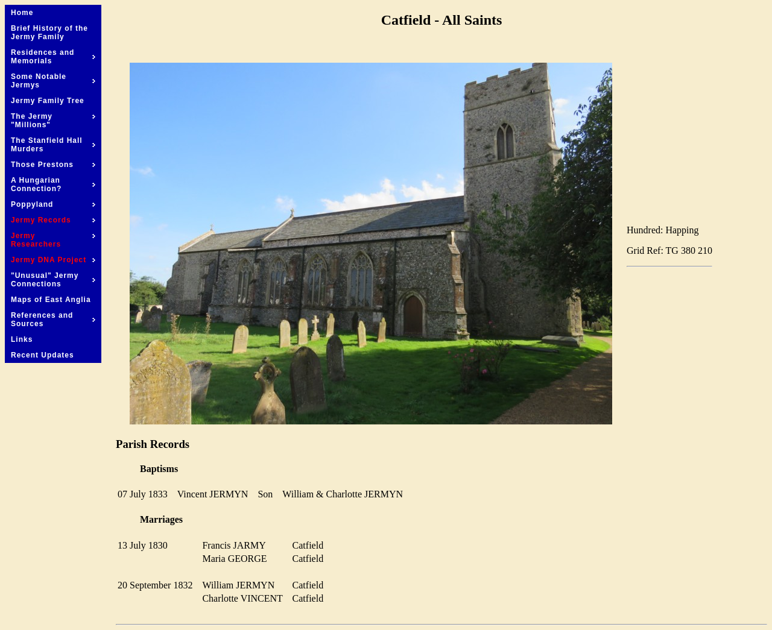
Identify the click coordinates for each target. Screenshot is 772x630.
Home (22, 12)
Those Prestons (53, 164)
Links (22, 339)
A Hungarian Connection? (53, 184)
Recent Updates (42, 355)
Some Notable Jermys (53, 80)
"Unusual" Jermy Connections (53, 279)
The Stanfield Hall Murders (53, 144)
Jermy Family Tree (47, 100)
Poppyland (53, 204)
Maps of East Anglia (51, 299)
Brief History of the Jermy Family (49, 32)
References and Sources (53, 319)
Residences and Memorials (53, 56)
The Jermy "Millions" (53, 120)
